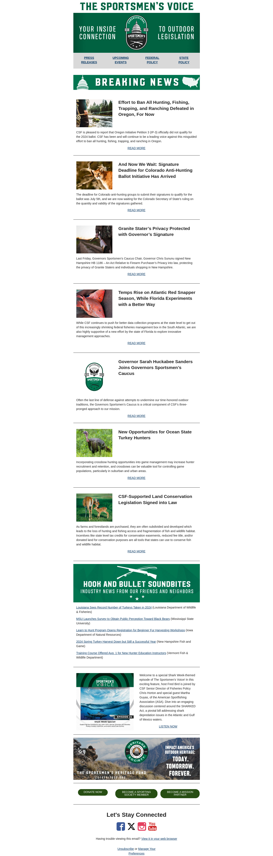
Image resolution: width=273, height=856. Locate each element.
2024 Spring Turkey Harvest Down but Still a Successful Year (116, 641)
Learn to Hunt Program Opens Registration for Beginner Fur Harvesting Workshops (130, 630)
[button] (93, 792)
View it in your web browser (159, 838)
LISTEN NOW (168, 726)
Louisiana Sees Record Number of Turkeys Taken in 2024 (114, 607)
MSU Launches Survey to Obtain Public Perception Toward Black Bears (123, 619)
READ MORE (136, 148)
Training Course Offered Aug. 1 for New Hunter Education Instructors (121, 653)
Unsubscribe (125, 849)
